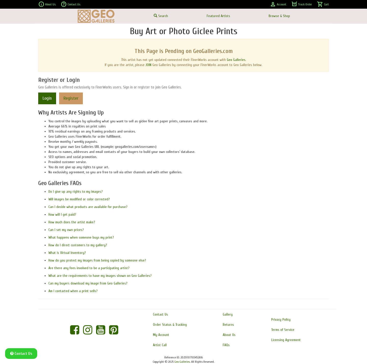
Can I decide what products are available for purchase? (87, 207)
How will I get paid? (62, 214)
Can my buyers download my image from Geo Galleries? (87, 283)
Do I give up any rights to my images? (75, 191)
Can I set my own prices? (66, 230)
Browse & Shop (279, 16)
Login (47, 98)
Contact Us (70, 4)
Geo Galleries (236, 60)
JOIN (148, 65)
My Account (161, 335)
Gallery (228, 314)
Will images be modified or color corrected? (79, 199)
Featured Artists (218, 16)
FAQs (226, 345)
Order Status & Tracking (170, 324)
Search (161, 16)
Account (278, 4)
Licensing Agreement (286, 340)
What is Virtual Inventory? (67, 253)
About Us (47, 4)
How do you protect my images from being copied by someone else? (97, 260)
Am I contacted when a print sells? (73, 291)
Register (70, 98)
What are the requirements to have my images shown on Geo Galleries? (100, 276)
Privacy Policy (281, 319)
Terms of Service (282, 330)
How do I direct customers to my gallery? (77, 245)
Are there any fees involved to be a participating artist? (88, 268)
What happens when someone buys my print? (81, 237)
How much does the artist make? (71, 222)
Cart (323, 4)
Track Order (301, 4)
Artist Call (160, 345)
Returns (228, 324)
